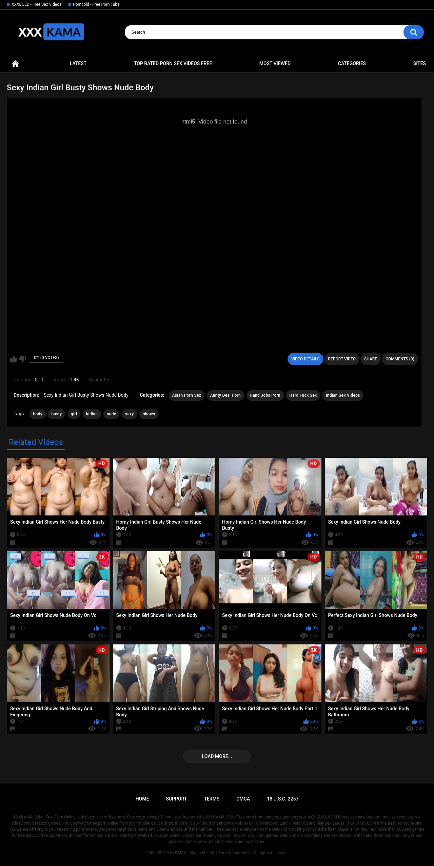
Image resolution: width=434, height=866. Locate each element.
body (37, 414)
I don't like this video (22, 359)
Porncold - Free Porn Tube (96, 4)
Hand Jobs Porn (265, 395)
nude (111, 414)
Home (15, 63)
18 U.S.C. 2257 (282, 799)
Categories (352, 63)
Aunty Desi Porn (225, 395)
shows (149, 414)
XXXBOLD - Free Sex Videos (36, 4)
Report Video (342, 359)
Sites (419, 63)
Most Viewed (275, 63)
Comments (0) (400, 359)
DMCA (243, 799)
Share (370, 359)
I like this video (13, 359)
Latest (78, 63)
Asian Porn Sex (186, 395)
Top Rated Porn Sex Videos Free (173, 63)
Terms (211, 799)
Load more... (217, 756)
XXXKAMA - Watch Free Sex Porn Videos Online (210, 852)
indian (92, 414)
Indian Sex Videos (343, 395)
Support (176, 799)
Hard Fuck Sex (303, 395)
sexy (129, 414)
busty (56, 414)
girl (74, 414)
